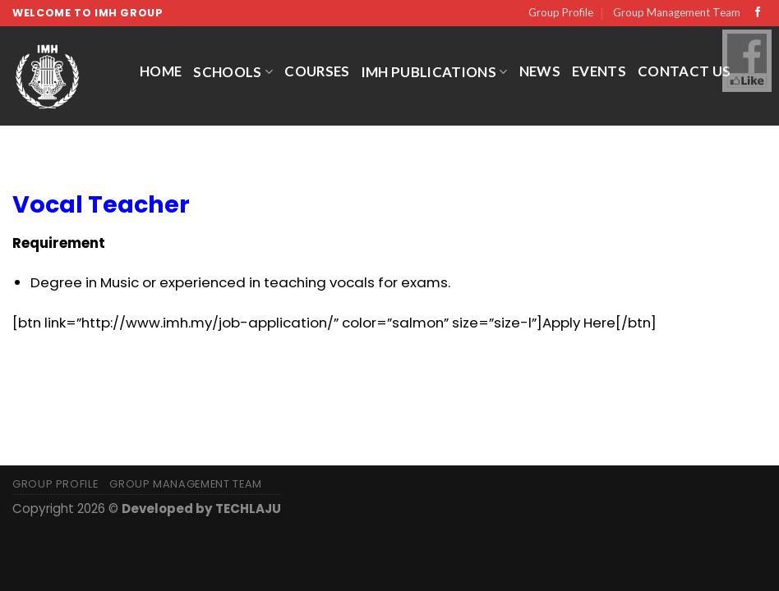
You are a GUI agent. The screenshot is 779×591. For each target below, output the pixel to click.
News (539, 71)
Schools (233, 71)
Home (161, 71)
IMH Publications (435, 71)
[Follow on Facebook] (758, 13)
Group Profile (560, 12)
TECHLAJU (248, 508)
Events (599, 71)
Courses (316, 71)
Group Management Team (676, 12)
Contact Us (684, 71)
